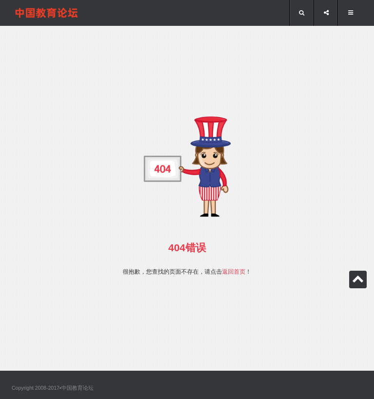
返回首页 (233, 271)
